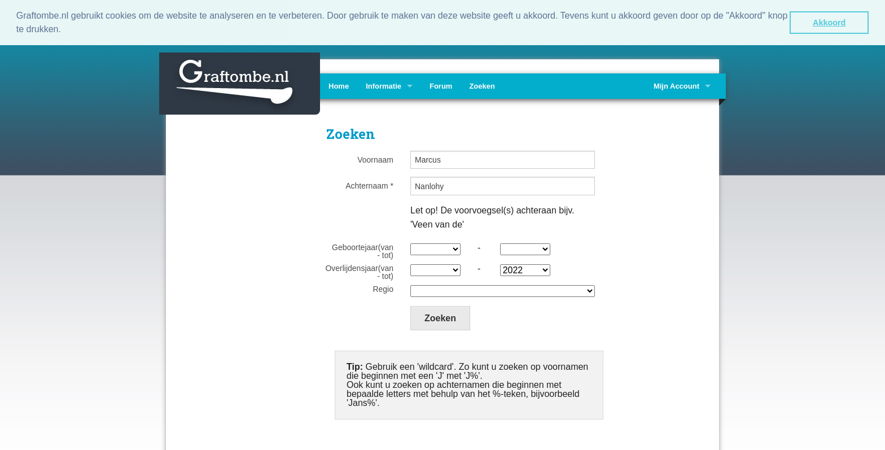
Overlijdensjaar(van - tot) (359, 271)
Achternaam (369, 184)
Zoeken (482, 85)
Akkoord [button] (829, 22)
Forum (441, 85)
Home (338, 85)
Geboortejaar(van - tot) (362, 250)
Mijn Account (676, 85)
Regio (383, 288)
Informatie (383, 85)
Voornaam (375, 158)
